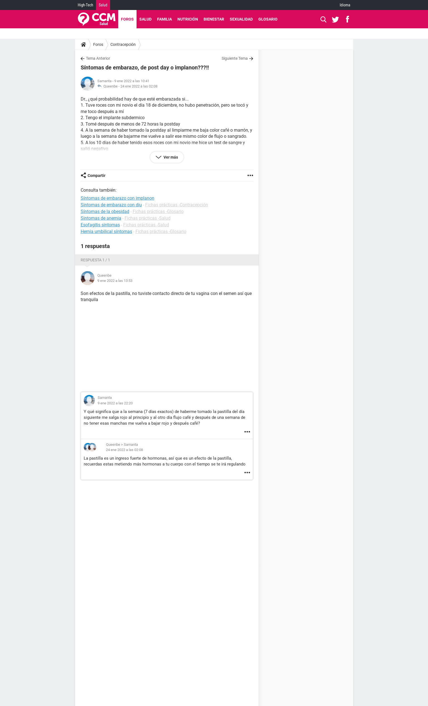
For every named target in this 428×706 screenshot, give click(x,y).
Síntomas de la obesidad (105, 211)
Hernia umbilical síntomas (106, 231)
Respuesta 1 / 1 (95, 260)
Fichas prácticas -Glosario (158, 211)
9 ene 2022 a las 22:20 (115, 403)
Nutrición (187, 19)
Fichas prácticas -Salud (147, 218)
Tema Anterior (98, 58)
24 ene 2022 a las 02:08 (138, 86)
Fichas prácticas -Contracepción (176, 204)
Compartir (96, 175)
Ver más (170, 157)
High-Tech (85, 5)
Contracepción (123, 44)
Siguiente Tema (235, 58)
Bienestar (214, 19)
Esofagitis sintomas (100, 224)
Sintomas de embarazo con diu (111, 204)
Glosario (268, 19)
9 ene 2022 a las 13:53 (114, 281)
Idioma (345, 5)
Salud (103, 5)
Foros (127, 19)
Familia (164, 19)
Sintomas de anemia (101, 218)
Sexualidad (241, 19)
